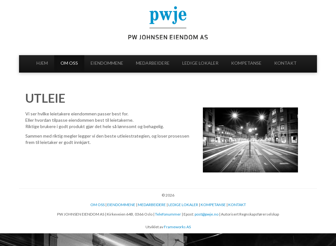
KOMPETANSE (246, 63)
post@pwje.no (206, 214)
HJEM (42, 63)
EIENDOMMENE (107, 63)
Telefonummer (168, 214)
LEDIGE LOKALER (200, 63)
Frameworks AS (177, 226)
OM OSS (69, 63)
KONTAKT (285, 63)
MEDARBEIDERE (153, 63)
